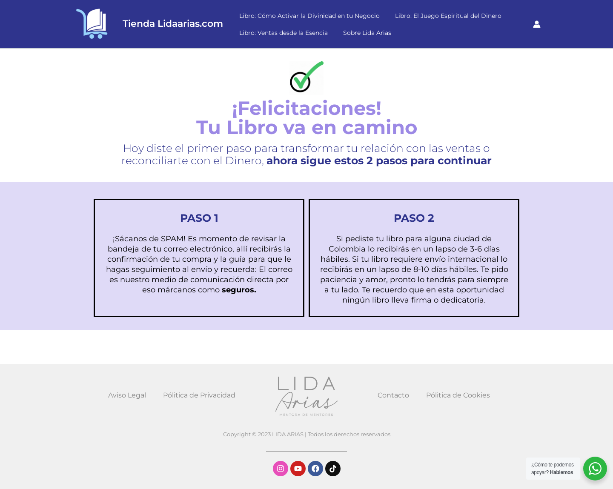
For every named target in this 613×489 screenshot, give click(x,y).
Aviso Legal (127, 395)
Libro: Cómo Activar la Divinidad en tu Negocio (308, 16)
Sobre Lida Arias (362, 33)
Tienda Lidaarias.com (173, 23)
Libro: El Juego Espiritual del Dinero (443, 16)
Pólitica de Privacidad (199, 395)
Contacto (393, 395)
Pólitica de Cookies (458, 395)
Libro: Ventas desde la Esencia (282, 33)
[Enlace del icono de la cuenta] (537, 24)
